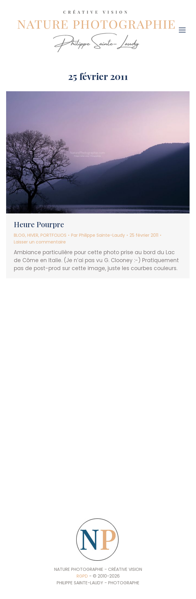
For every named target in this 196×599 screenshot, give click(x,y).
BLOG (19, 235)
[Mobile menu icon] (184, 27)
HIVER (32, 235)
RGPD (82, 576)
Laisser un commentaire (40, 242)
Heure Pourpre (39, 224)
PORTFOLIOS (53, 235)
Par (98, 235)
